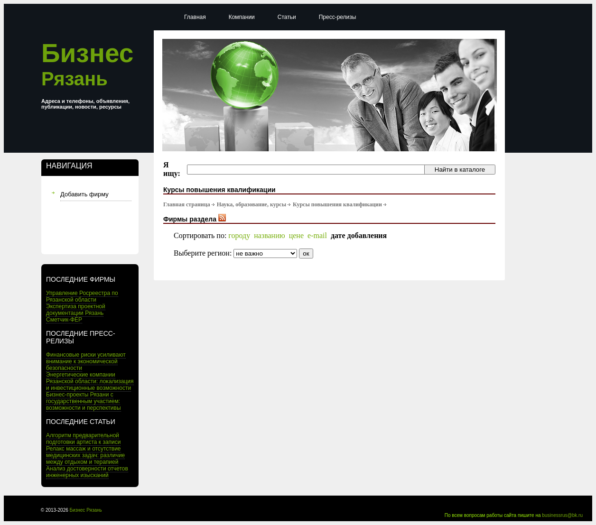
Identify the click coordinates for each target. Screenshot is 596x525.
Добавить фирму (84, 194)
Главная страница (186, 204)
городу (239, 235)
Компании (242, 17)
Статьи (287, 17)
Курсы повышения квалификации (337, 204)
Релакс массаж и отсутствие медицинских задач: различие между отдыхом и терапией (85, 455)
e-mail (317, 235)
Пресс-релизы (337, 17)
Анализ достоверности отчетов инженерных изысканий (87, 472)
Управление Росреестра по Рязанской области (82, 296)
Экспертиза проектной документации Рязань (75, 309)
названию (269, 235)
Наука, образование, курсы (251, 204)
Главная (195, 17)
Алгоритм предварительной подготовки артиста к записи (83, 438)
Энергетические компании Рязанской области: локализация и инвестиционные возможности (90, 381)
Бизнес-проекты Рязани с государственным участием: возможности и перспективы (83, 401)
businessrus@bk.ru (562, 515)
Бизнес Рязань (86, 510)
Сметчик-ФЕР (64, 319)
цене (296, 235)
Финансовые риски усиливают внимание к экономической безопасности (86, 361)
